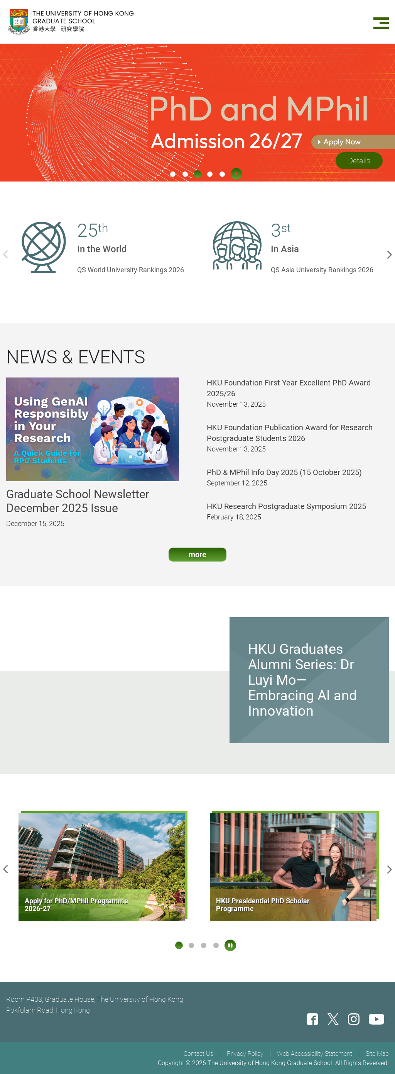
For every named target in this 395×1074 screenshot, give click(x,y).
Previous (4, 254)
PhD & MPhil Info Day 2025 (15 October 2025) (284, 478)
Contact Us (198, 1053)
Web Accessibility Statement (314, 1053)
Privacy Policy (245, 1053)
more (197, 560)
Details (359, 160)
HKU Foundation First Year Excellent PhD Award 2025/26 (289, 394)
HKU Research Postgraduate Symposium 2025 (286, 512)
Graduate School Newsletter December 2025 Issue (77, 507)
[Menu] (381, 21)
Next (391, 254)
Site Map (377, 1053)
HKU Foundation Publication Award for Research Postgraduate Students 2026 (290, 439)
